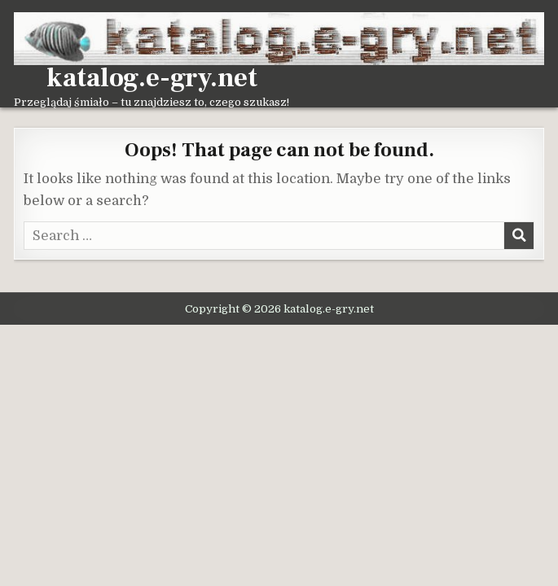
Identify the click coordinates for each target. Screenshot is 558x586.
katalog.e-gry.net (151, 78)
